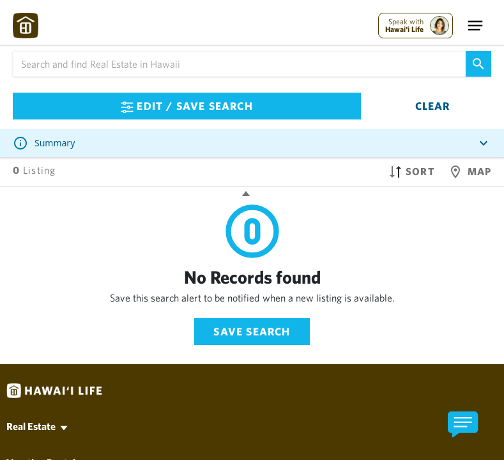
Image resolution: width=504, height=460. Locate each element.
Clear (432, 106)
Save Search (251, 331)
